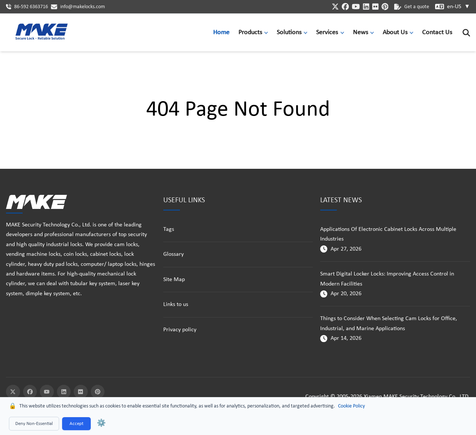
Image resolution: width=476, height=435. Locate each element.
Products (250, 32)
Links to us (175, 304)
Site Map (174, 280)
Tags (168, 229)
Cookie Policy (351, 406)
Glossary (173, 254)
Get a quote (411, 7)
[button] (267, 32)
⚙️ (101, 423)
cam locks (126, 245)
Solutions (289, 32)
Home (221, 32)
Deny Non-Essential (34, 423)
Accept (76, 423)
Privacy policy (179, 330)
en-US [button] (458, 6)
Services (327, 32)
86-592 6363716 (31, 7)
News (360, 32)
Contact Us (437, 32)
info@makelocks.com (82, 7)
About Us (395, 32)
